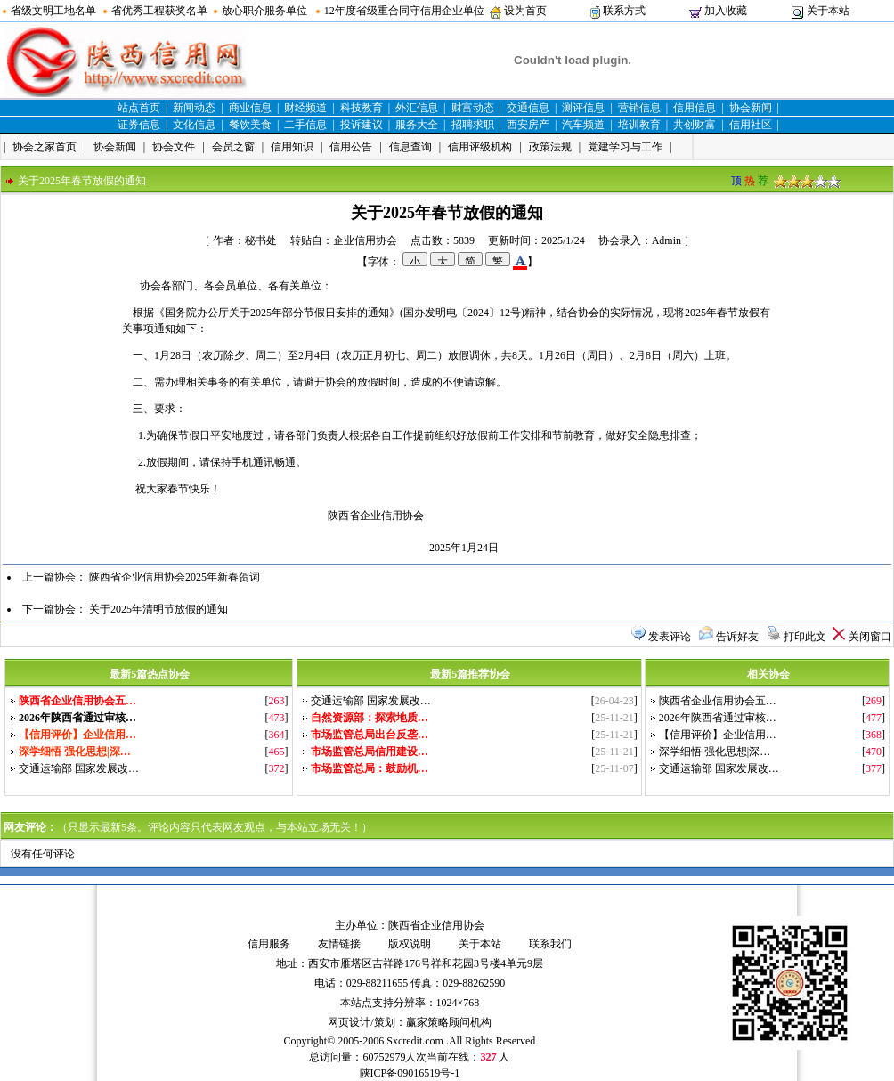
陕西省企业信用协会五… (717, 701)
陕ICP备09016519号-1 (410, 1073)
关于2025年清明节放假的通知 (158, 609)
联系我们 (550, 944)
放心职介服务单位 (264, 10)
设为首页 (525, 10)
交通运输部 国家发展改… (79, 768)
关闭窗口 (870, 636)
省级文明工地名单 (53, 10)
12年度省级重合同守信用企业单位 (404, 10)
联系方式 (624, 10)
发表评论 (669, 636)
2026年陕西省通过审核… (717, 717)
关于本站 (828, 10)
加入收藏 (725, 10)
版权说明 (409, 944)
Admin (666, 240)
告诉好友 (737, 636)
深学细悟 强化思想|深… (714, 751)
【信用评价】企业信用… (717, 734)
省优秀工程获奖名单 (159, 10)
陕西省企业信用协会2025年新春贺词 (174, 577)
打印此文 (805, 636)
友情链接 (339, 944)
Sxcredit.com (414, 1041)
